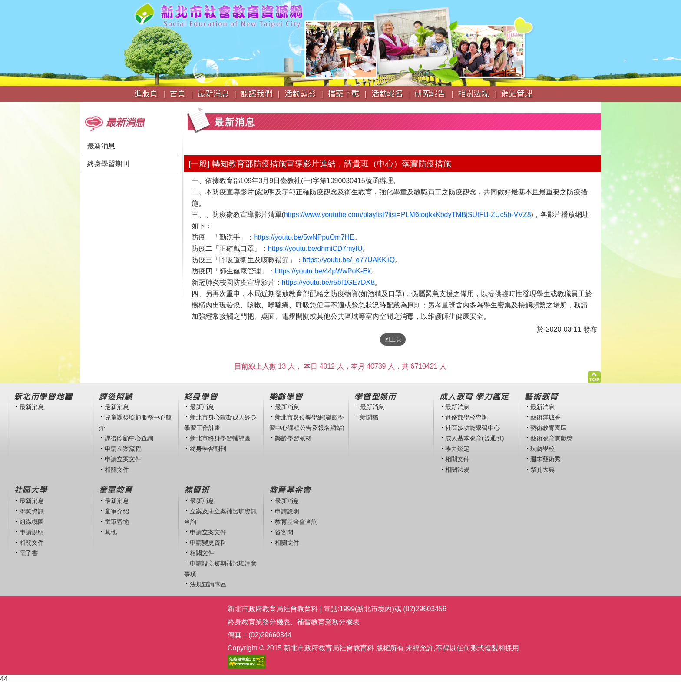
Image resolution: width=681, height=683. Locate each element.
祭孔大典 (542, 469)
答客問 (284, 532)
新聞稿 (369, 417)
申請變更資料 (208, 542)
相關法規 (457, 469)
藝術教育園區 (548, 427)
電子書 (29, 553)
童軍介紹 (117, 511)
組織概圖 (32, 521)
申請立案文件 (123, 459)
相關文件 (117, 469)
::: (83, 106)
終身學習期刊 (108, 163)
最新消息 (101, 146)
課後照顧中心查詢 (129, 438)
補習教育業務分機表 (328, 622)
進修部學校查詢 (466, 417)
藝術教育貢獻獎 (551, 438)
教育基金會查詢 (296, 521)
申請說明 (32, 532)
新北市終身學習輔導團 (220, 438)
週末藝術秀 (545, 459)
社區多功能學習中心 (472, 427)
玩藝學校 (542, 448)
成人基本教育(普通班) (474, 438)
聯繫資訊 (32, 511)
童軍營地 (117, 521)
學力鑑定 (457, 448)
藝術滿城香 (545, 417)
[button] (594, 375)
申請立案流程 (123, 448)
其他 (111, 532)
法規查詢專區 (208, 584)
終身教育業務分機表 (259, 622)
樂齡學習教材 (293, 438)
